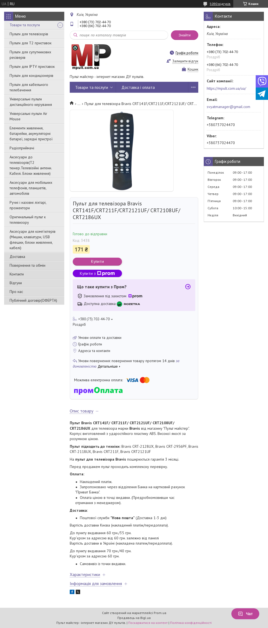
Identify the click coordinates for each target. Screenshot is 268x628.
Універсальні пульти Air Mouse (28, 116)
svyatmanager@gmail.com (228, 106)
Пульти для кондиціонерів (31, 75)
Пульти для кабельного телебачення (29, 87)
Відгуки (16, 282)
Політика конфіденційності (191, 623)
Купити (97, 261)
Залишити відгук (185, 61)
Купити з (97, 273)
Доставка (17, 256)
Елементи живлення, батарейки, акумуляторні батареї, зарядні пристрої (31, 133)
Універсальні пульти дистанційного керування (31, 102)
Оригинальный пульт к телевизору (28, 219)
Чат (245, 613)
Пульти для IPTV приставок (32, 66)
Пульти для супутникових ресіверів (30, 55)
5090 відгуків (220, 4)
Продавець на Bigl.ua (134, 618)
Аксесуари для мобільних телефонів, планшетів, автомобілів (31, 188)
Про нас (16, 291)
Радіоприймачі (22, 148)
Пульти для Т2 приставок (30, 42)
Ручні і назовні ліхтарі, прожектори (28, 205)
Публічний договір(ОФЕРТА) (33, 300)
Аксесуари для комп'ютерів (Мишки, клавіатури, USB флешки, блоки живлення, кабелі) (33, 239)
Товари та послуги (25, 24)
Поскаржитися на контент (148, 623)
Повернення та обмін (27, 265)
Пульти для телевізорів (29, 33)
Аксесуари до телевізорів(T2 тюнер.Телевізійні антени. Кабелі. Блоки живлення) (31, 165)
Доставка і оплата (138, 87)
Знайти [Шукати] (185, 35)
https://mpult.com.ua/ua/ (226, 88)
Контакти (17, 274)
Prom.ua (160, 613)
